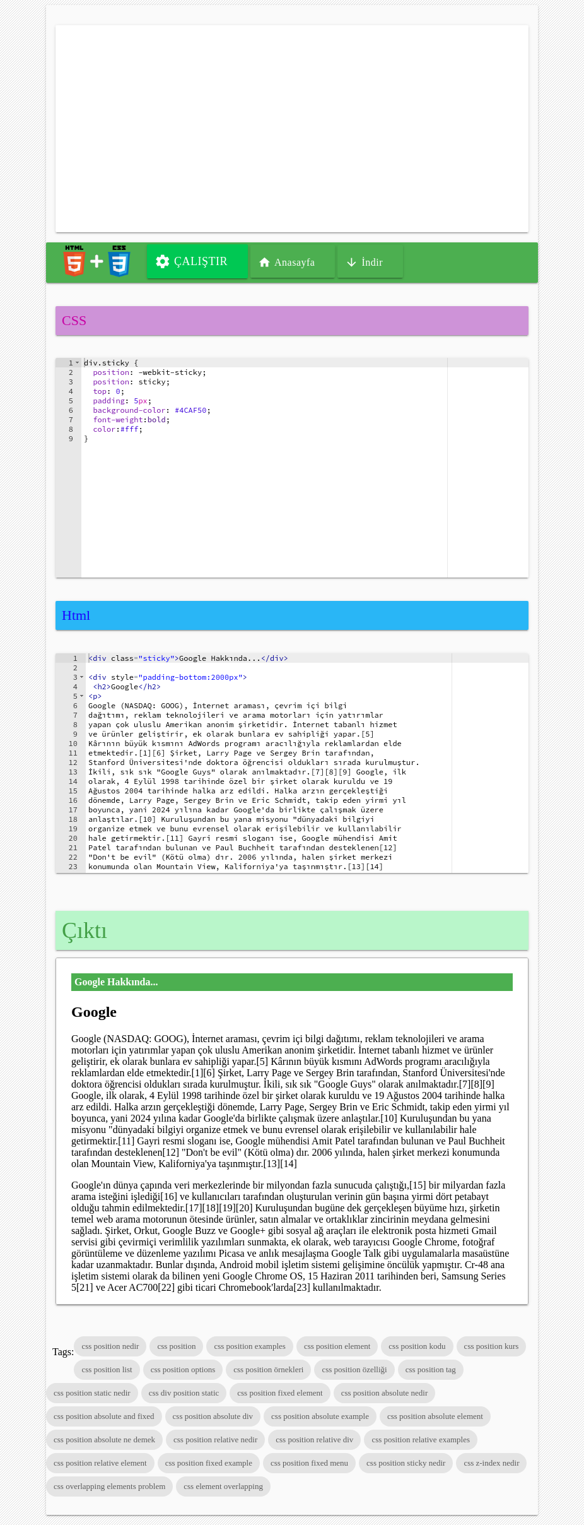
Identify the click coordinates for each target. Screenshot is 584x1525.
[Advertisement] (292, 128)
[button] (77, 362)
